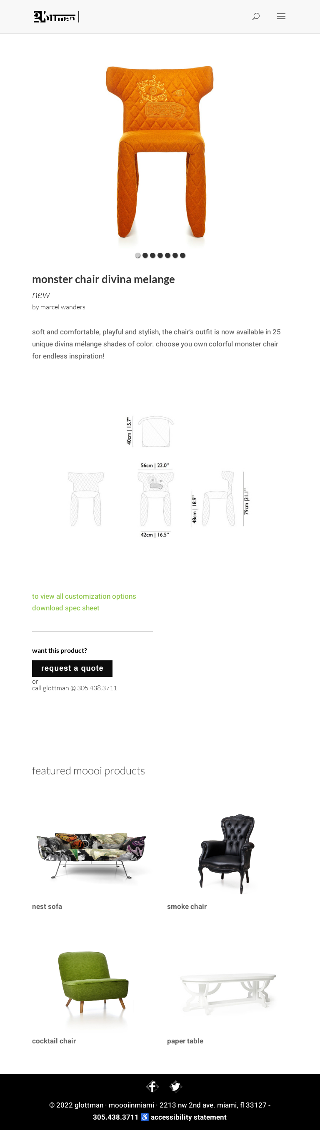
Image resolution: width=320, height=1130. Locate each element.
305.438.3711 (116, 1117)
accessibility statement (189, 1117)
